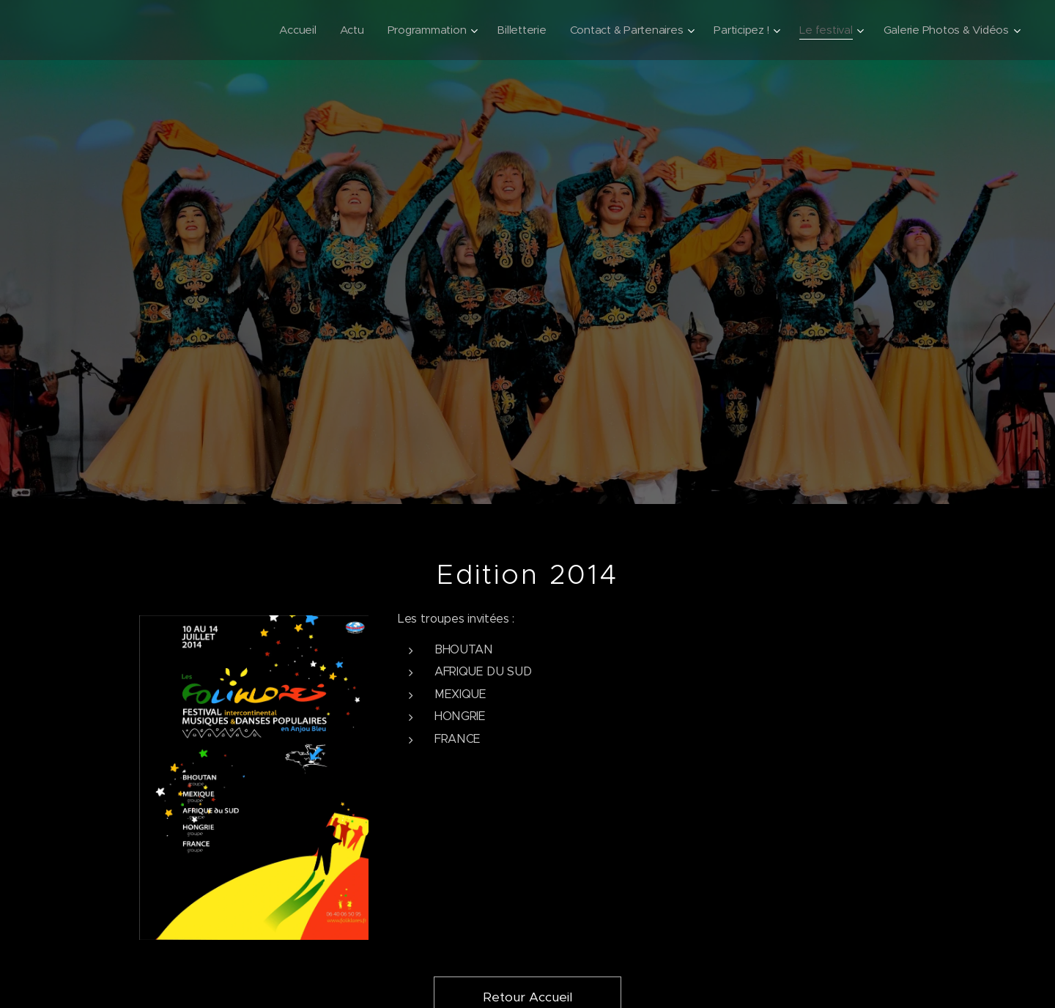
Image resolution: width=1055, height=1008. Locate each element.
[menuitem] (284, 30)
